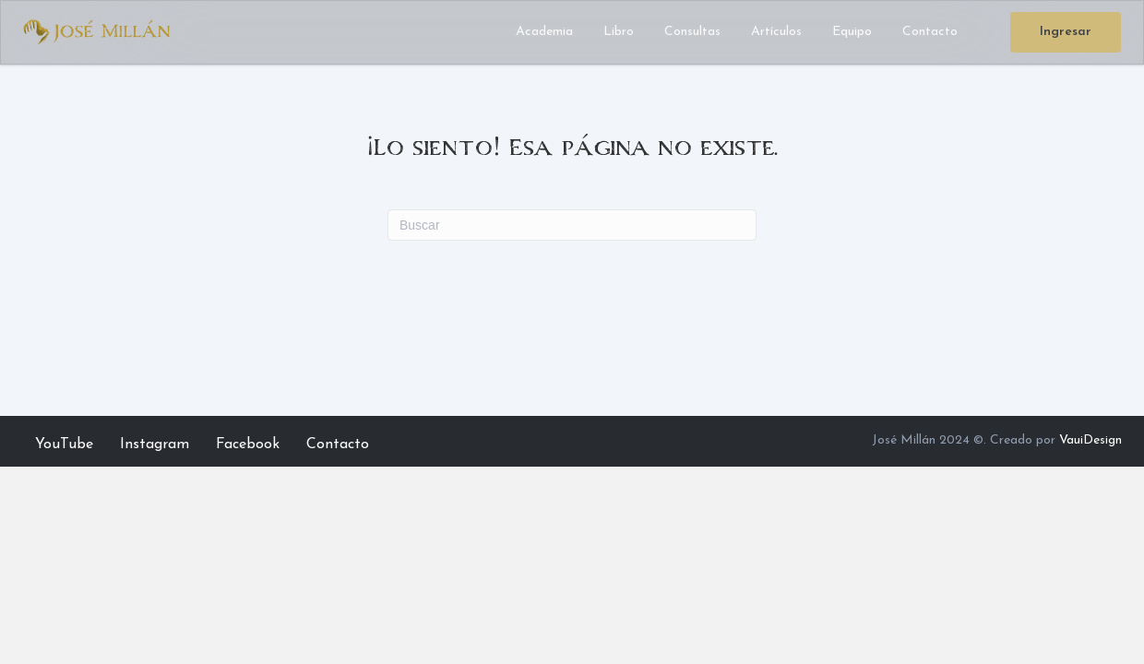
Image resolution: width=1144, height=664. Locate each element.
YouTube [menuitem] (64, 444)
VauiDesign (1090, 440)
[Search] (572, 225)
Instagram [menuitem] (154, 444)
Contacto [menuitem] (337, 444)
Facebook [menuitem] (248, 444)
